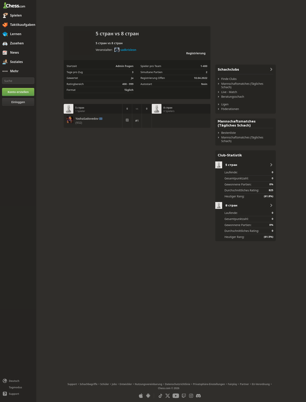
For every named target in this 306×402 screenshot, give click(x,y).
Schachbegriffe (89, 384)
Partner (244, 384)
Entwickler (126, 384)
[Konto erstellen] (18, 92)
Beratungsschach (232, 96)
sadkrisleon (125, 49)
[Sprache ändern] (18, 381)
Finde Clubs (229, 79)
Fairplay (232, 384)
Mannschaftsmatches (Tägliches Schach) (242, 85)
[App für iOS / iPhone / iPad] (140, 395)
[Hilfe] (18, 393)
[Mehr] (18, 71)
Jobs (114, 384)
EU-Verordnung (261, 384)
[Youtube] (176, 396)
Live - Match (229, 92)
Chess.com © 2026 (168, 388)
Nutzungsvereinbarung (148, 384)
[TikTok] (160, 395)
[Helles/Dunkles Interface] (18, 387)
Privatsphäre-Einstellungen (209, 384)
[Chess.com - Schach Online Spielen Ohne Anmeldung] (18, 6)
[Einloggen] (18, 102)
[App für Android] (148, 395)
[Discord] (198, 395)
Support (72, 384)
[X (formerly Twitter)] (167, 395)
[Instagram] (191, 395)
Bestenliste (228, 133)
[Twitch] (183, 395)
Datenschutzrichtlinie (177, 384)
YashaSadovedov (87, 118)
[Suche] (18, 80)
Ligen (225, 104)
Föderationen (230, 109)
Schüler (104, 384)
